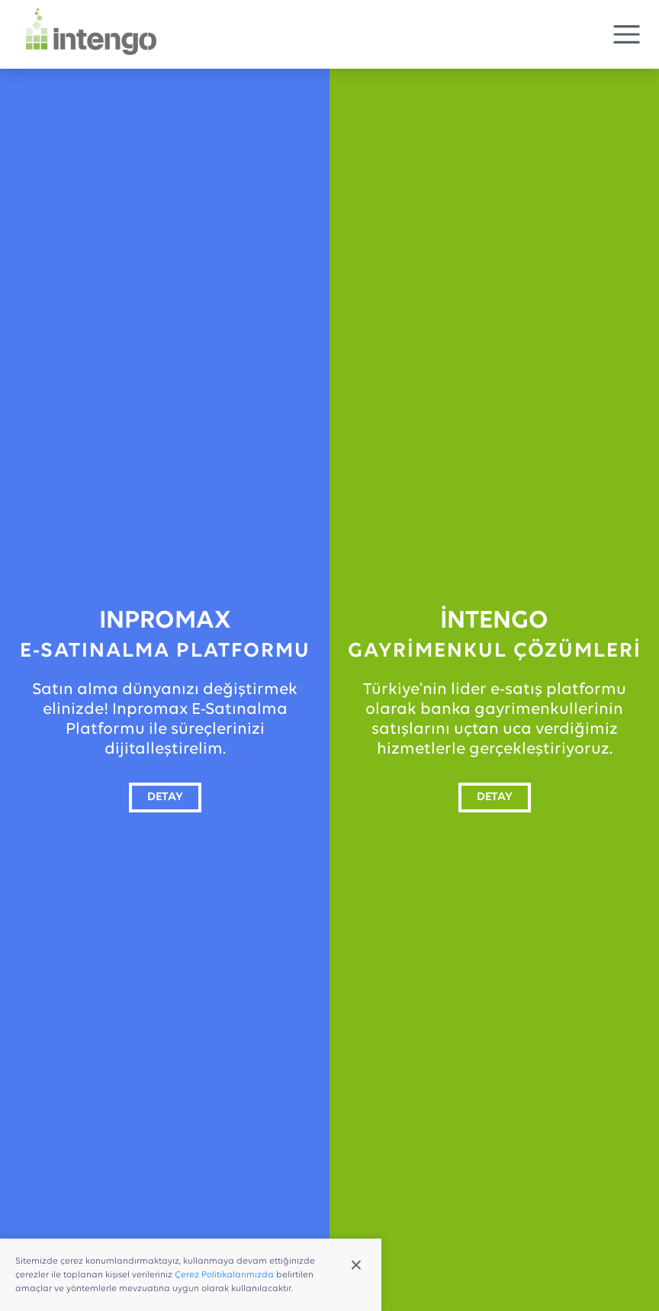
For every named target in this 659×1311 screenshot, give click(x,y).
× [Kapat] (356, 1265)
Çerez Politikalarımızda (224, 1275)
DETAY (165, 797)
